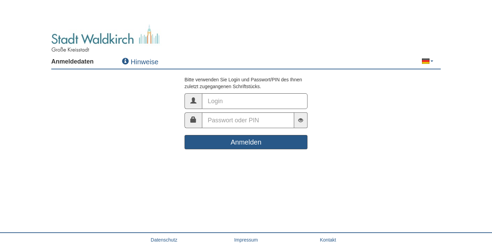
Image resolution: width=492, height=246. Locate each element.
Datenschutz (164, 240)
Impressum (246, 240)
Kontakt (328, 240)
